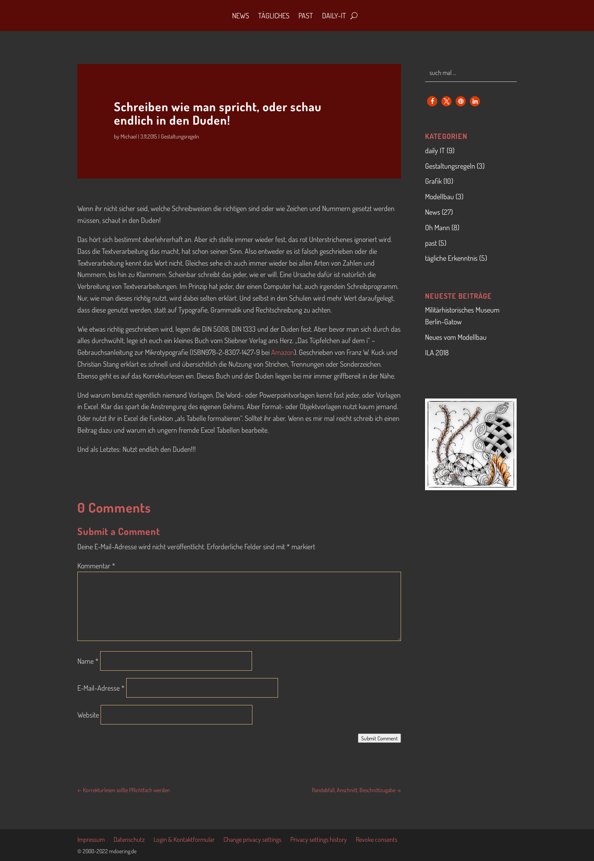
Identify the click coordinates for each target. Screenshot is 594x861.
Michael (129, 136)
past (431, 242)
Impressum (91, 840)
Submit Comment (379, 738)
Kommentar (96, 565)
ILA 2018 (437, 352)
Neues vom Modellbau (456, 337)
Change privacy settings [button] (252, 840)
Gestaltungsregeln (180, 136)
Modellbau (439, 196)
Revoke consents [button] (376, 840)
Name (88, 660)
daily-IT (334, 15)
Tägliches (273, 15)
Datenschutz (129, 840)
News (240, 15)
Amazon (282, 352)
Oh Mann (437, 227)
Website (88, 714)
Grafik (433, 180)
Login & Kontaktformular (184, 840)
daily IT (435, 150)
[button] (432, 101)
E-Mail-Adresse (101, 687)
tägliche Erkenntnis (451, 257)
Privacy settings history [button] (318, 840)
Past (305, 15)
